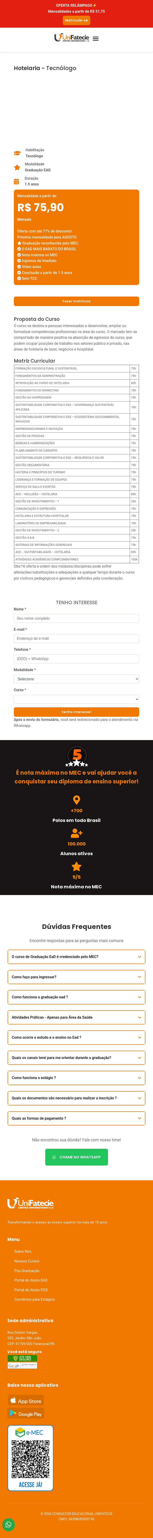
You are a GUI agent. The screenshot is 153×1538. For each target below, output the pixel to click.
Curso (20, 690)
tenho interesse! (76, 712)
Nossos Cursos (26, 1261)
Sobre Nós (22, 1251)
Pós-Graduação (26, 1271)
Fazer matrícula (76, 301)
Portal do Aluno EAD (31, 1280)
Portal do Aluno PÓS (31, 1290)
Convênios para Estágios (34, 1299)
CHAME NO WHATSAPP (77, 1157)
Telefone (22, 649)
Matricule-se (76, 20)
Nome (20, 609)
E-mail (20, 629)
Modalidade (25, 670)
